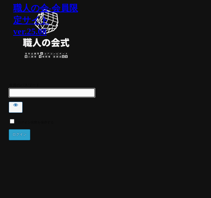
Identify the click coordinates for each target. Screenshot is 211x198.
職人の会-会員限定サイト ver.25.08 (45, 19)
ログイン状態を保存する (32, 122)
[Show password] (16, 107)
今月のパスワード (24, 85)
